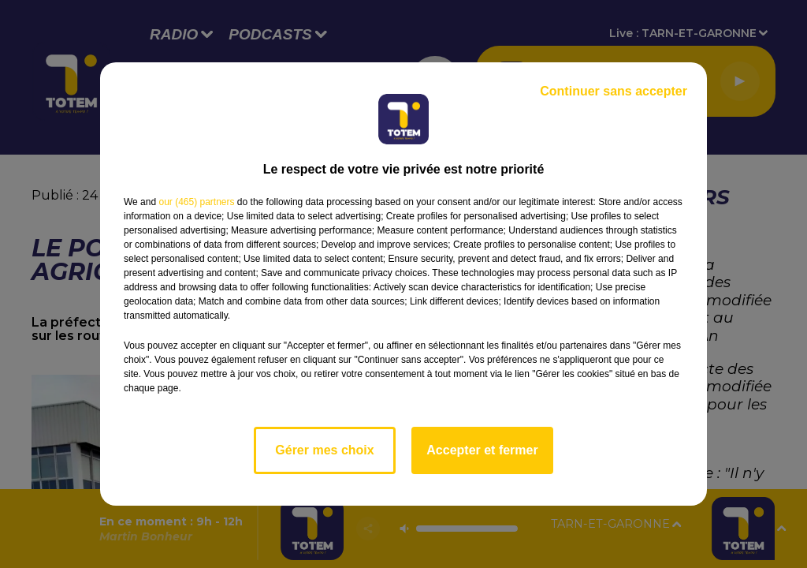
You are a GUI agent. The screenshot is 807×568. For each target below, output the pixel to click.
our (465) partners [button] (196, 201)
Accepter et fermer (481, 450)
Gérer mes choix (324, 450)
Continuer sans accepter (613, 91)
